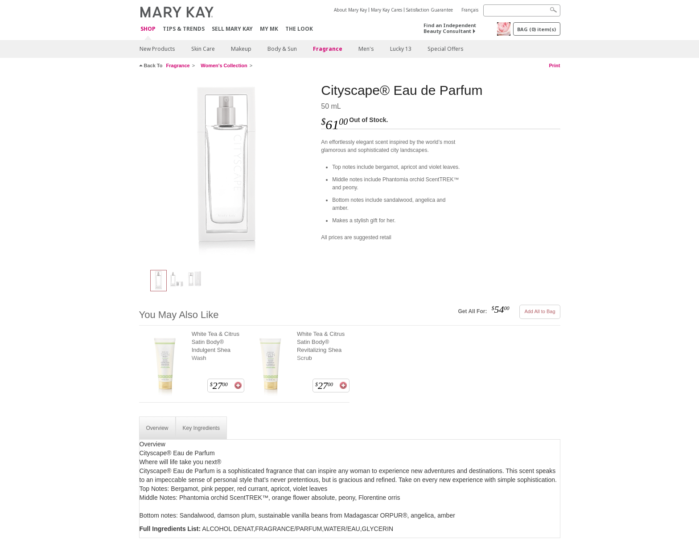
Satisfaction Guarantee (429, 10)
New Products (157, 49)
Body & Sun (282, 49)
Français (469, 10)
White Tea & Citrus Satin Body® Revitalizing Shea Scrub (321, 346)
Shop (148, 29)
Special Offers (446, 49)
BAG (536, 29)
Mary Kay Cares (386, 10)
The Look (299, 29)
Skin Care (203, 49)
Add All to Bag (539, 311)
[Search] (521, 10)
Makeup (241, 49)
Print (554, 65)
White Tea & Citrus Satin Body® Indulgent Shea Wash (215, 346)
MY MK (269, 29)
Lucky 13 (400, 49)
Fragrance (327, 49)
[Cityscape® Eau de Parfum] (227, 172)
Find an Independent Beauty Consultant (450, 28)
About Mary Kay (350, 10)
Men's (366, 49)
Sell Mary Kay (232, 29)
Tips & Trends (184, 29)
